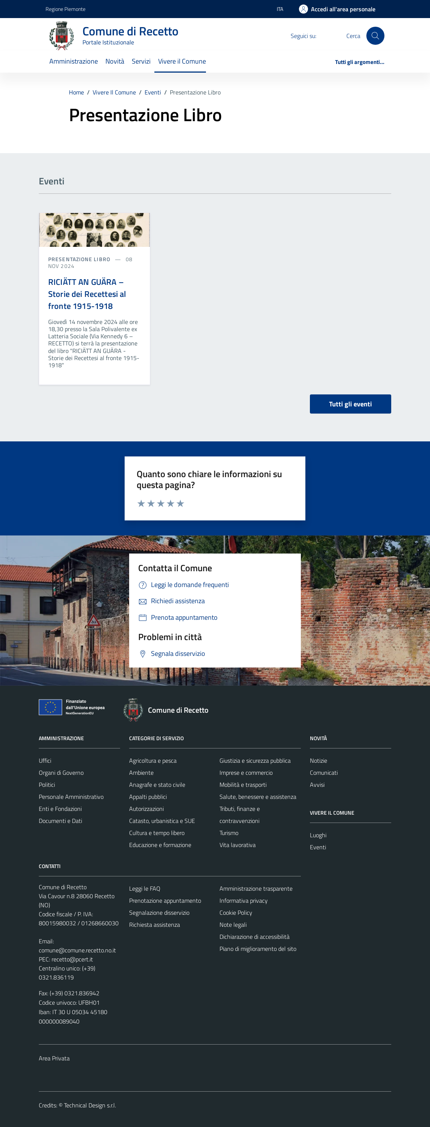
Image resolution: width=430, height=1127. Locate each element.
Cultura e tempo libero (157, 832)
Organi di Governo (61, 772)
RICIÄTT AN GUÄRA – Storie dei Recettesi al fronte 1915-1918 (87, 294)
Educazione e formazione (160, 844)
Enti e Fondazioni (60, 808)
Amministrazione (73, 61)
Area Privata (54, 1058)
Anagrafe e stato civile (157, 784)
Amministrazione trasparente (256, 888)
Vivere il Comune (182, 61)
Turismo (229, 832)
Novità (114, 61)
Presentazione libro (80, 259)
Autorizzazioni (146, 808)
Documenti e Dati (60, 820)
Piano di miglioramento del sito (258, 948)
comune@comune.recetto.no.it (77, 950)
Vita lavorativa (238, 844)
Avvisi (317, 784)
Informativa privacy (244, 900)
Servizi (141, 61)
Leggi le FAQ (144, 888)
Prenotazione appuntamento (165, 900)
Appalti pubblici (148, 796)
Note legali (233, 924)
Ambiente (141, 772)
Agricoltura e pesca (153, 760)
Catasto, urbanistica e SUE (162, 820)
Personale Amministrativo (71, 796)
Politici (47, 784)
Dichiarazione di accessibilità (255, 936)
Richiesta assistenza (154, 924)
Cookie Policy (236, 912)
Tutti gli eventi (350, 404)
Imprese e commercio (246, 772)
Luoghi (318, 835)
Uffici (45, 760)
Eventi (318, 847)
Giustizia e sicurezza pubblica (255, 760)
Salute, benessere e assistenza (258, 796)
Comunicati (324, 772)
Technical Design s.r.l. (90, 1105)
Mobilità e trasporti (243, 784)
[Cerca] (375, 36)
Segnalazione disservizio (159, 912)
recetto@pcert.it (72, 959)
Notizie (318, 760)
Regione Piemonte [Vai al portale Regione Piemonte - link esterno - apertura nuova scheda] (65, 9)
